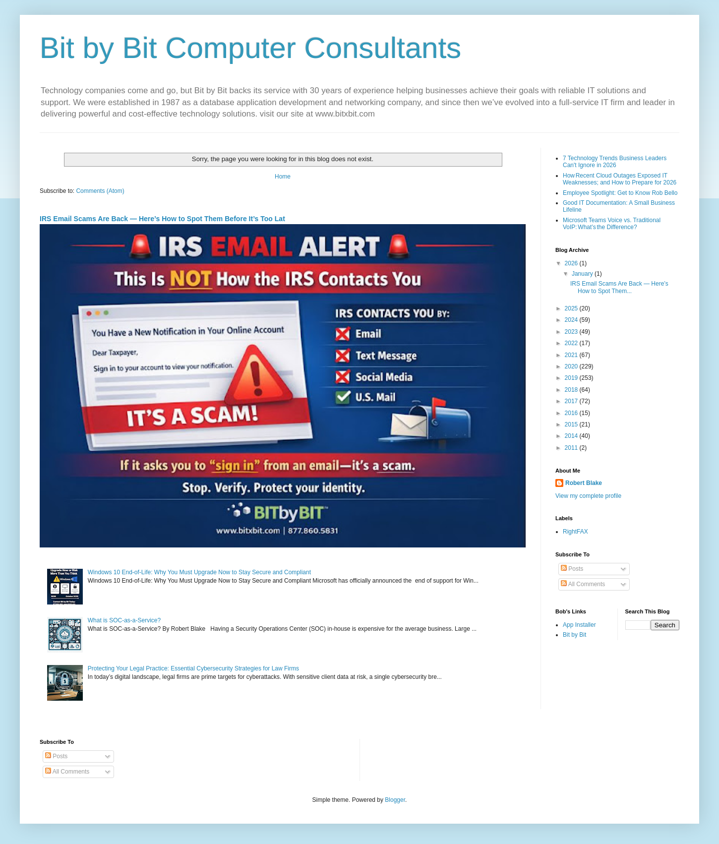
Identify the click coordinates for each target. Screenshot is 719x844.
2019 (572, 377)
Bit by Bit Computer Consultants (250, 47)
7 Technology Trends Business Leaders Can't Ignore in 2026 (614, 162)
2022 (572, 343)
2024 (572, 319)
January (583, 273)
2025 (572, 308)
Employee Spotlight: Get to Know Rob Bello (620, 192)
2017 (572, 401)
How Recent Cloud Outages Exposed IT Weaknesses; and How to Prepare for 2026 (619, 179)
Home (283, 176)
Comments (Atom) (100, 190)
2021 (572, 355)
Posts (572, 568)
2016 (572, 413)
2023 (572, 331)
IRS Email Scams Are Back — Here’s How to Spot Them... (619, 287)
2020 (572, 366)
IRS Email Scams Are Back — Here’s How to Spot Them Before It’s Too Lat (162, 219)
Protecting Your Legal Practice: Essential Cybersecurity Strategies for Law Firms (193, 668)
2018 (572, 389)
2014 (572, 435)
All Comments (583, 584)
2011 (572, 447)
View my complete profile (588, 495)
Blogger (395, 799)
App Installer (579, 624)
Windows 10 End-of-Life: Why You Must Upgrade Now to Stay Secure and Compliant (199, 572)
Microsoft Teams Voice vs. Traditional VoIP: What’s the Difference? (611, 224)
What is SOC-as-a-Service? (124, 620)
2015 (572, 424)
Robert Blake (583, 483)
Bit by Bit (574, 634)
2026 (572, 263)
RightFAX (575, 531)
